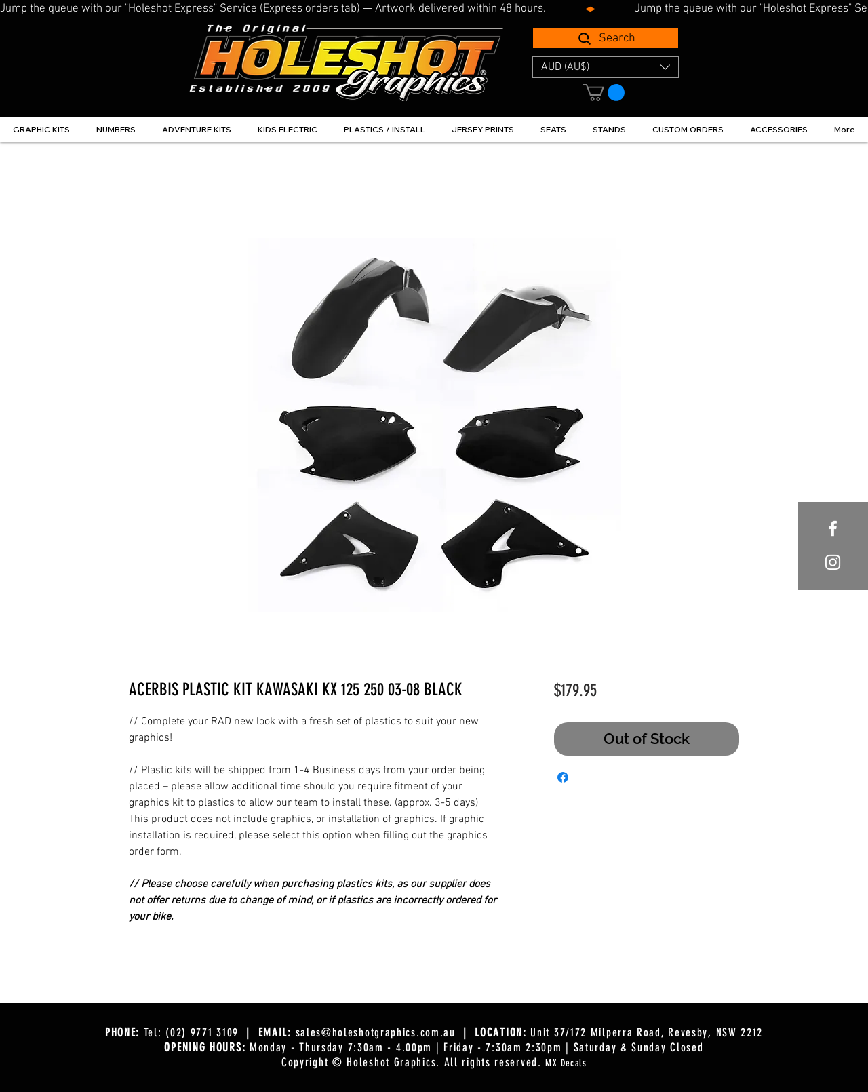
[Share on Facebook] (563, 777)
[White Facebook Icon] (833, 528)
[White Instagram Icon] (833, 562)
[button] (605, 67)
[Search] (605, 38)
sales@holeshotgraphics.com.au (376, 1032)
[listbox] (605, 67)
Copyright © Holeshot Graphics (358, 1062)
